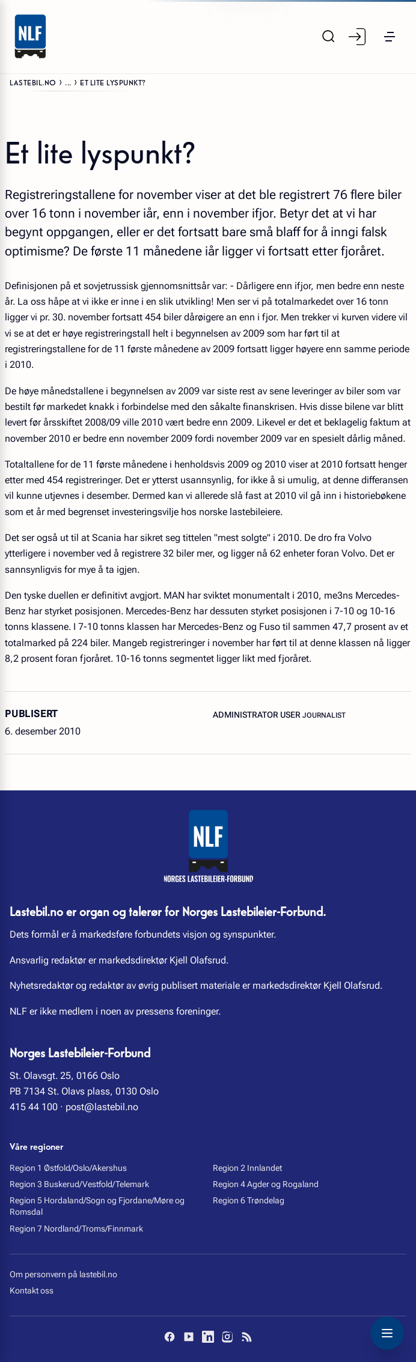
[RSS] (246, 1337)
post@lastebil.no (102, 1107)
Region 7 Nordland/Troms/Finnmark (76, 1228)
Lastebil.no (33, 81)
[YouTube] (189, 1337)
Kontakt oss (32, 1290)
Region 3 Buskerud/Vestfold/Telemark (79, 1184)
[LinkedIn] (208, 1337)
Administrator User (257, 714)
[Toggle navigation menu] (387, 1333)
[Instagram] (227, 1337)
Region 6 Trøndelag (248, 1200)
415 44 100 (34, 1107)
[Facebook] (170, 1337)
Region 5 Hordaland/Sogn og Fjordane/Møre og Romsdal (97, 1206)
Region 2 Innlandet (247, 1168)
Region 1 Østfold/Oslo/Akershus (68, 1168)
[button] (389, 36)
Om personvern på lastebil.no (63, 1274)
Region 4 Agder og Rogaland (266, 1184)
